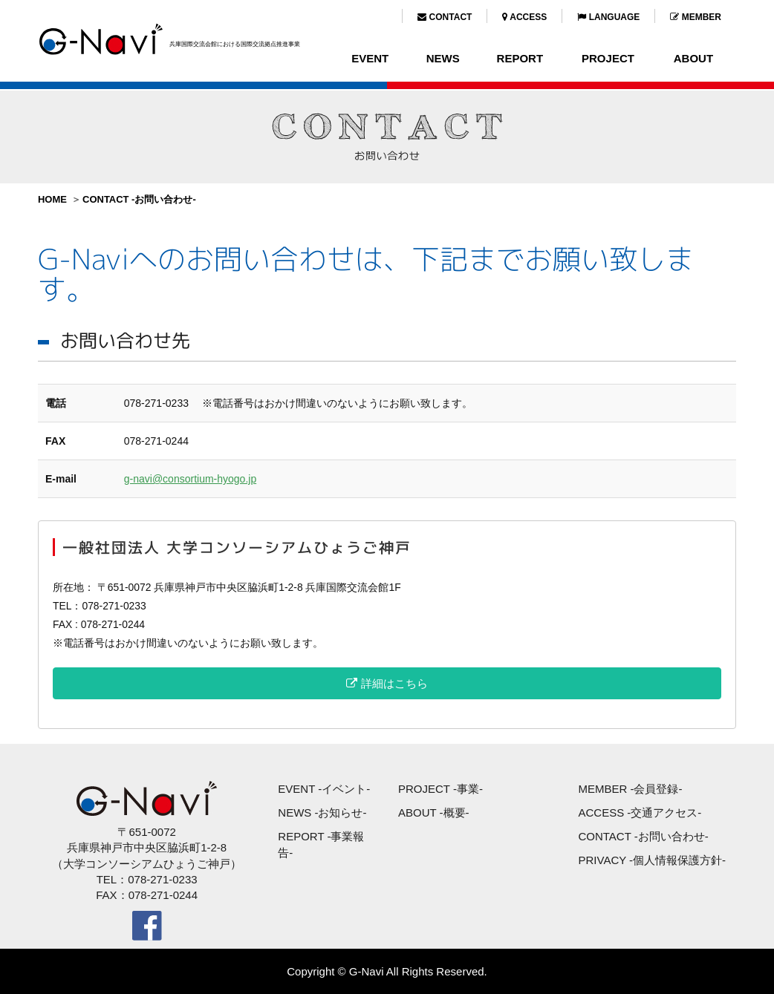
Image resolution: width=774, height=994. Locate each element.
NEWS (443, 58)
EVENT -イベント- (324, 788)
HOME (52, 199)
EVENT (369, 58)
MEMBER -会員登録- (630, 788)
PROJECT (608, 58)
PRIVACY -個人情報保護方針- (652, 860)
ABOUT (693, 58)
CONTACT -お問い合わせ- (139, 199)
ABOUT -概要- (433, 812)
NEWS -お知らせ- (322, 812)
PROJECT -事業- (440, 788)
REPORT (520, 58)
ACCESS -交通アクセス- (639, 812)
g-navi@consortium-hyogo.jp (190, 479)
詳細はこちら (386, 683)
